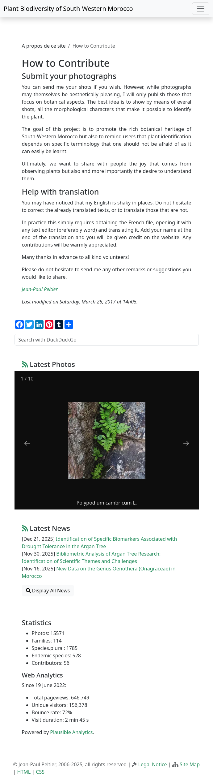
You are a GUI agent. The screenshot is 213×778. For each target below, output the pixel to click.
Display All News (48, 590)
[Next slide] (186, 443)
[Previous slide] (27, 443)
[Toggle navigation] (200, 8)
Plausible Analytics (71, 732)
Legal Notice (152, 764)
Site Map (190, 764)
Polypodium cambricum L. (106, 502)
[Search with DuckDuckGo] (107, 340)
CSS (40, 771)
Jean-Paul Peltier (40, 289)
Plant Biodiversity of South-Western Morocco (68, 8)
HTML (24, 771)
